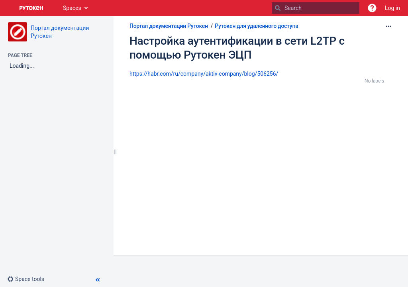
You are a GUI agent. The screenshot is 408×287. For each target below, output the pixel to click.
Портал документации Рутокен (168, 26)
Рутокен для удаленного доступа (256, 26)
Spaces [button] (72, 8)
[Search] (278, 8)
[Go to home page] (31, 8)
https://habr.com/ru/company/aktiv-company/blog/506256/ (203, 74)
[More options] (388, 26)
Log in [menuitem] (392, 8)
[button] (372, 8)
